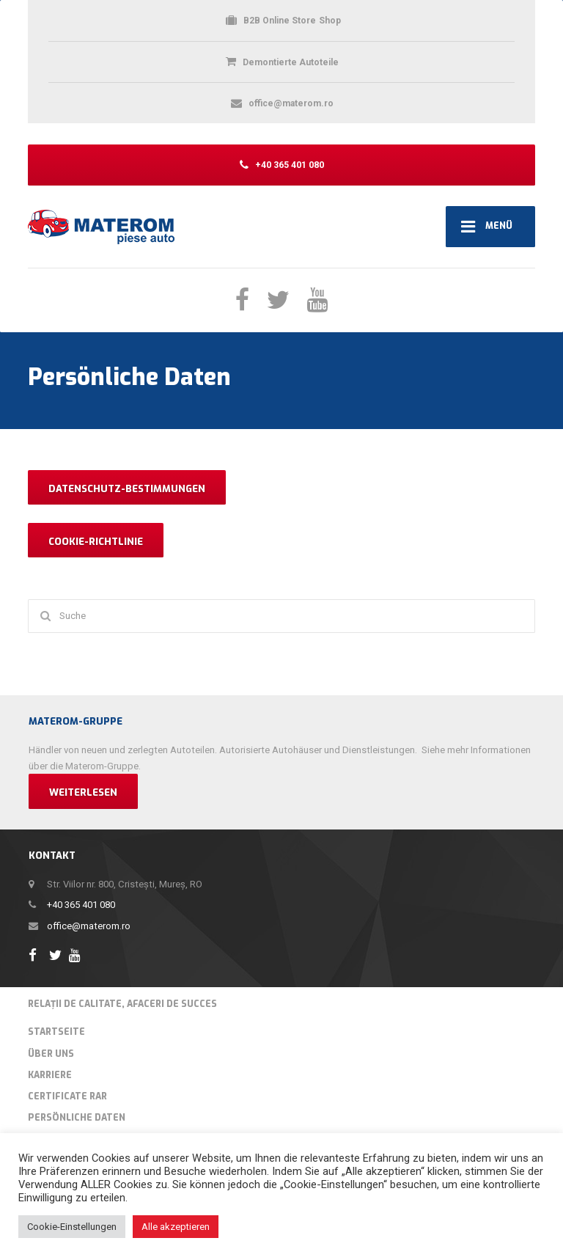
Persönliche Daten (76, 1118)
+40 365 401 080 (81, 904)
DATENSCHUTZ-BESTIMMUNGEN (126, 489)
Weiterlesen (83, 792)
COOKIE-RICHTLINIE (95, 541)
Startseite (56, 1032)
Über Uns (51, 1054)
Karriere (50, 1075)
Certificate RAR (67, 1096)
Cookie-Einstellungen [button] (72, 1226)
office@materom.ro (88, 925)
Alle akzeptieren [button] (175, 1226)
